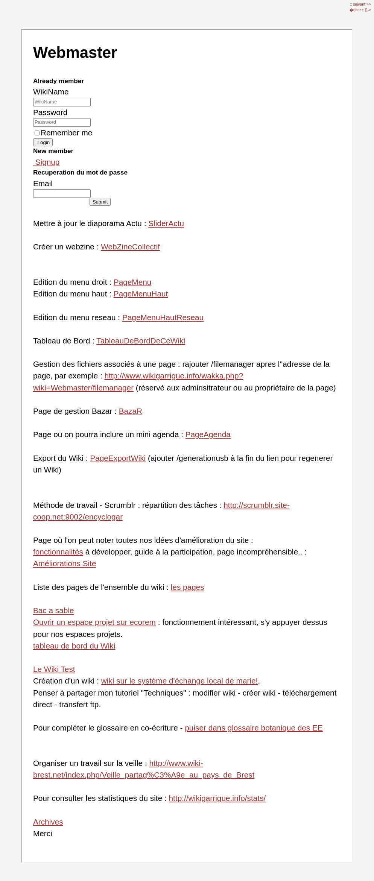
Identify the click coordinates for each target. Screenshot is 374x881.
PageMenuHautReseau (163, 317)
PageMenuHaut (141, 293)
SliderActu (166, 223)
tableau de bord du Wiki (74, 645)
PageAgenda (208, 434)
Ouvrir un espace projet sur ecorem (94, 622)
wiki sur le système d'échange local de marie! (179, 680)
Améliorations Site (64, 563)
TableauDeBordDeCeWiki (140, 340)
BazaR (130, 411)
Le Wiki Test (54, 669)
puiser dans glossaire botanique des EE (254, 727)
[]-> (368, 10)
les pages (187, 587)
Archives (48, 821)
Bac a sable (53, 610)
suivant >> (362, 4)
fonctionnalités (58, 551)
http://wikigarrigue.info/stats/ (217, 798)
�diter (356, 10)
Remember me (64, 132)
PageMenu (133, 282)
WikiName (51, 91)
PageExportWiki (118, 458)
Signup (46, 162)
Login (43, 142)
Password (50, 112)
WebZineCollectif (130, 246)
